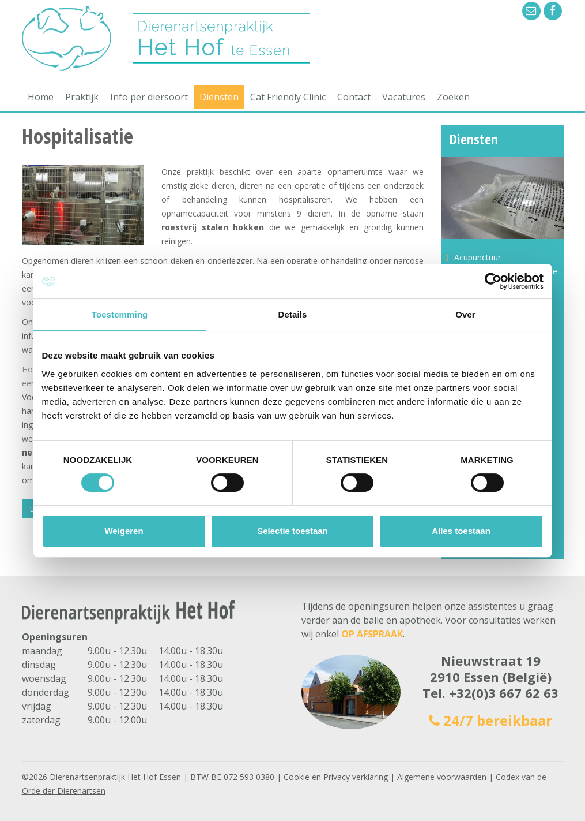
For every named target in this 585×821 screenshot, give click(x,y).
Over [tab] (465, 314)
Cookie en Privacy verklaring (336, 776)
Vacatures (403, 97)
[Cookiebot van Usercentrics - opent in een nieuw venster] (493, 281)
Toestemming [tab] (120, 314)
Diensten (219, 97)
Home (41, 97)
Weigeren (123, 531)
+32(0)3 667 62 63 (503, 692)
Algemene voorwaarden (441, 776)
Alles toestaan (461, 531)
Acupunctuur (477, 257)
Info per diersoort (149, 97)
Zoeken (453, 97)
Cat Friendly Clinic (288, 97)
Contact (354, 97)
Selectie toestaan (292, 531)
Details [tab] (292, 314)
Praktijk (82, 97)
